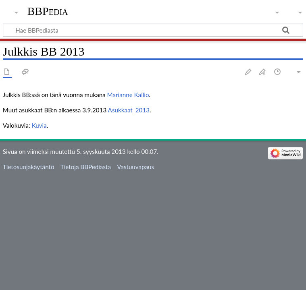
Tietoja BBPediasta (85, 166)
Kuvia (39, 125)
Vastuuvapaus (135, 166)
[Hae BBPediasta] (153, 29)
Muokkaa (248, 72)
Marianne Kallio (128, 94)
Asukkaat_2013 (129, 110)
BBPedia (47, 11)
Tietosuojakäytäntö (28, 166)
